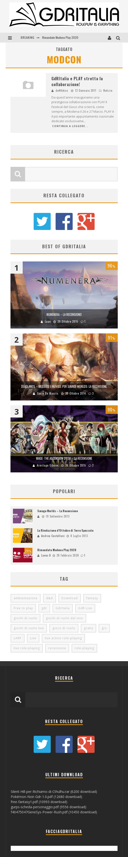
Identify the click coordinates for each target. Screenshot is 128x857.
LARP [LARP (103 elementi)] (17, 638)
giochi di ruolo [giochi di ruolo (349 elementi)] (25, 618)
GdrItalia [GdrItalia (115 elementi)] (63, 608)
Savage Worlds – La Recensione (57, 511)
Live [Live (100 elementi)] (33, 638)
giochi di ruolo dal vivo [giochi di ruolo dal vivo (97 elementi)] (64, 618)
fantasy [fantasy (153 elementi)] (92, 598)
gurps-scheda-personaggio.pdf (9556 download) (48, 807)
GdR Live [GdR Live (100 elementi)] (85, 608)
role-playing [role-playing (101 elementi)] (84, 648)
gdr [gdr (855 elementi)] (44, 608)
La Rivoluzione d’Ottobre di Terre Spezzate (65, 530)
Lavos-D (46, 555)
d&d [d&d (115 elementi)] (49, 598)
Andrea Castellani (53, 536)
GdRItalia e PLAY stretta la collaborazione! (77, 81)
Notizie (107, 90)
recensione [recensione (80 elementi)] (57, 648)
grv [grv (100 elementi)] (104, 628)
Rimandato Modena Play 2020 (60, 37)
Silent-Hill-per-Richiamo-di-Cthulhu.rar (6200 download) (54, 791)
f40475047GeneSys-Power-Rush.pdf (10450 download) (54, 812)
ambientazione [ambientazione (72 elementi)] (26, 598)
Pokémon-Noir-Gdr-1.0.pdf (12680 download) (46, 796)
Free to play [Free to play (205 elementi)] (23, 608)
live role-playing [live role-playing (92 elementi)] (27, 648)
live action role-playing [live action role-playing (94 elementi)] (63, 638)
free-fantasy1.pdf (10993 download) (39, 801)
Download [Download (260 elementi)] (69, 598)
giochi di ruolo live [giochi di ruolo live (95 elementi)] (29, 628)
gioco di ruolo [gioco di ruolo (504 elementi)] (63, 628)
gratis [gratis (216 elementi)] (88, 628)
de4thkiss (62, 90)
